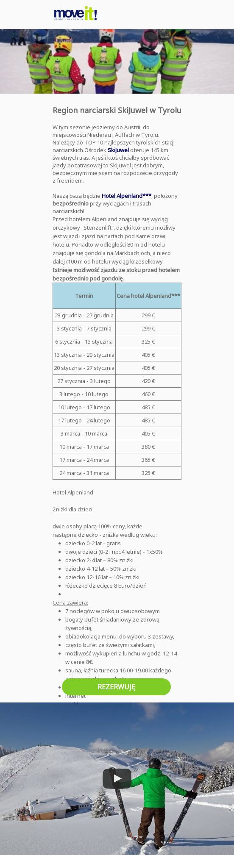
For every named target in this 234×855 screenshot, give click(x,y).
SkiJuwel (118, 150)
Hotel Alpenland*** (126, 196)
